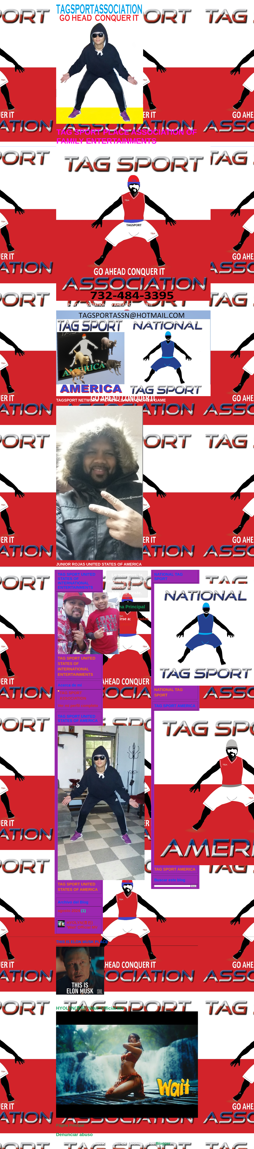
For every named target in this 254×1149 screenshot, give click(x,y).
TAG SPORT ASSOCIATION (73, 695)
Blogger (163, 1143)
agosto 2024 (69, 911)
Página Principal (127, 606)
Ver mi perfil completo (78, 705)
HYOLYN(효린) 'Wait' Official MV (90, 1008)
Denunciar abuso (74, 1134)
